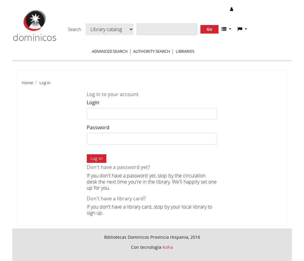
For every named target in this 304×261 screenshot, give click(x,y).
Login (93, 102)
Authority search (151, 51)
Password (98, 127)
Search (74, 29)
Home (27, 82)
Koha (168, 247)
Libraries (185, 51)
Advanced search (110, 51)
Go (209, 29)
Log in (44, 82)
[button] (226, 28)
